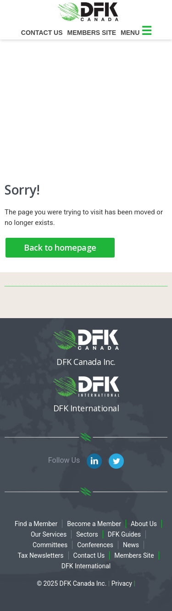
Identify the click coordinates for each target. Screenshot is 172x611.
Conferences (95, 545)
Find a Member (36, 523)
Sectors (87, 534)
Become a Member (94, 523)
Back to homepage (60, 247)
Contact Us (42, 32)
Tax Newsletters (40, 555)
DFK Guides (124, 534)
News (131, 545)
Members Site (134, 555)
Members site (92, 32)
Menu (136, 32)
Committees (50, 545)
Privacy (121, 583)
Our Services (49, 534)
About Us (144, 523)
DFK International (86, 566)
